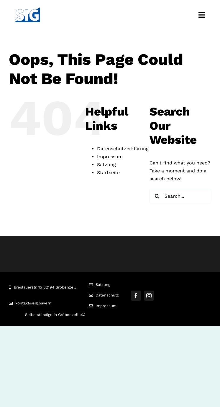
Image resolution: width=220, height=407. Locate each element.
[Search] (157, 196)
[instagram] (149, 296)
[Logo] (27, 9)
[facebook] (136, 296)
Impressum (110, 156)
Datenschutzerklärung (123, 148)
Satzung (106, 164)
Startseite (108, 172)
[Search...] (180, 196)
